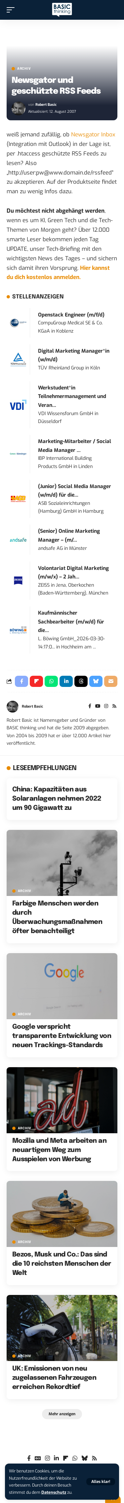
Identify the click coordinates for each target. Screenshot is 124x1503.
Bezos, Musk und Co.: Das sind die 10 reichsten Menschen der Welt (61, 1264)
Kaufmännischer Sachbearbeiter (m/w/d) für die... (71, 622)
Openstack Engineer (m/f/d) (71, 315)
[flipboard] (65, 1458)
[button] (100, 1481)
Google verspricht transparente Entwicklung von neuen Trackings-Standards (61, 1036)
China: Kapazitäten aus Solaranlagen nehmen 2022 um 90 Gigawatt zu (57, 798)
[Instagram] (106, 706)
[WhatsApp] (75, 1458)
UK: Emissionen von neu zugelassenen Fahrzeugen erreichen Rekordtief (54, 1378)
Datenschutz (53, 1492)
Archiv (24, 68)
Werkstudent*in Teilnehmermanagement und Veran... (72, 397)
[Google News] (38, 1458)
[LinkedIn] (56, 1458)
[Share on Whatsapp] (51, 681)
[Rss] (114, 706)
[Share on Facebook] (21, 681)
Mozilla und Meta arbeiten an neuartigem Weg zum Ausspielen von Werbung (59, 1150)
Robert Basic (46, 104)
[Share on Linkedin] (66, 681)
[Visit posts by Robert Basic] (18, 108)
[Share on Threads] (81, 681)
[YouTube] (98, 706)
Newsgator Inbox (93, 134)
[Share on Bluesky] (96, 681)
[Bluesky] (84, 1458)
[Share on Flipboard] (36, 681)
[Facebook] (90, 706)
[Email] (110, 681)
